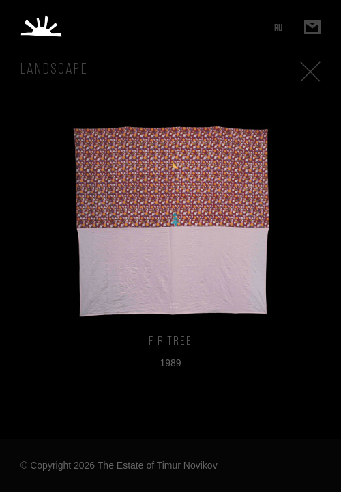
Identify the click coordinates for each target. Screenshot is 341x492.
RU (278, 27)
